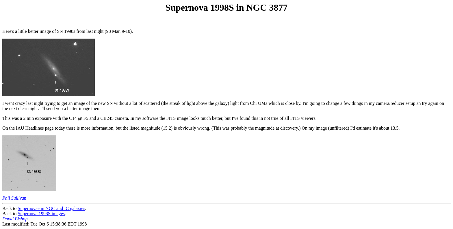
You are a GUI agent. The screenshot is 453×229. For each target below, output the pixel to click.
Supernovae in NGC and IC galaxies (51, 208)
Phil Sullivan (14, 198)
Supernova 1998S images (41, 213)
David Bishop (15, 218)
